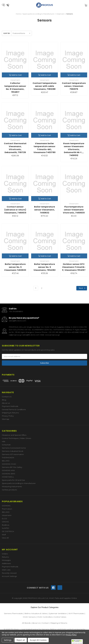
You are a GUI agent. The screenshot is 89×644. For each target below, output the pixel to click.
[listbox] (21, 33)
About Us (36, 623)
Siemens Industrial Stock (12, 451)
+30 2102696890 (16, 311)
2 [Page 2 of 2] (41, 288)
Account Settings (9, 576)
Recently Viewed (9, 573)
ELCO (4, 518)
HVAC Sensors (29, 617)
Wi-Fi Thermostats (76, 613)
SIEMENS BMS (8, 474)
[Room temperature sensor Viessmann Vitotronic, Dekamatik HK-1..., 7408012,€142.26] (73, 120)
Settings (7, 640)
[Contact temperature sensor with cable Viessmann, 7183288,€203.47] (44, 59)
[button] (77, 641)
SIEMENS (6, 506)
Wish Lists (6, 570)
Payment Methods (10, 406)
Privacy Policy (8, 416)
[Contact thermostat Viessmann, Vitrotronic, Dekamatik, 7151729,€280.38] (15, 120)
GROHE (5, 522)
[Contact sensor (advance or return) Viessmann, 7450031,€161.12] (15, 183)
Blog (4, 400)
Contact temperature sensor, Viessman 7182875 (74, 86)
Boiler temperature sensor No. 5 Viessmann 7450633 (15, 267)
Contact (45, 623)
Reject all (21, 640)
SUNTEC (5, 528)
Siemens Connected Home (14, 448)
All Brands (26, 623)
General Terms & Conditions (14, 409)
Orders (5, 554)
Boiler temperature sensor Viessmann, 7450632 (44, 209)
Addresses (6, 563)
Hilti (3, 441)
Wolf (4, 534)
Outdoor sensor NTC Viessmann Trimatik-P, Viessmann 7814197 (74, 267)
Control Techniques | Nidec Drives (16, 438)
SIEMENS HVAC (9, 464)
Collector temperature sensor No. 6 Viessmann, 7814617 (15, 87)
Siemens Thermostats (13, 613)
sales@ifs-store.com (17, 321)
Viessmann (6, 515)
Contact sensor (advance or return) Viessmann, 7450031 (15, 209)
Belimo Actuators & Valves (35, 613)
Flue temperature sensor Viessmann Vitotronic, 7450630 (74, 209)
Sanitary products (9, 490)
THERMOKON (8, 457)
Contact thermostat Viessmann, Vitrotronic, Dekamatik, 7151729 (15, 148)
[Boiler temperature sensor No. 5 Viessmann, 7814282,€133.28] (44, 240)
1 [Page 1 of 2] (35, 288)
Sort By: (6, 33)
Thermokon (7, 509)
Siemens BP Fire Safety (12, 467)
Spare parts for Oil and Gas (13, 480)
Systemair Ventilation (58, 613)
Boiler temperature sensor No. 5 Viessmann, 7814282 (45, 267)
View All (5, 538)
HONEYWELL (8, 477)
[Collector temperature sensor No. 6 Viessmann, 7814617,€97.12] (15, 59)
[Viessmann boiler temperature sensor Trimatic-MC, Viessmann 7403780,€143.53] (44, 120)
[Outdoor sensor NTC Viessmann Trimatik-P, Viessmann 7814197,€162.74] (73, 240)
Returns (5, 557)
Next (82, 288)
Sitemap (5, 419)
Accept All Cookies (38, 640)
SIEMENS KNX (8, 470)
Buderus (5, 525)
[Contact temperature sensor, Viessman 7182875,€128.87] (73, 59)
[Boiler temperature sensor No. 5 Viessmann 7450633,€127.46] (15, 240)
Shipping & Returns (10, 413)
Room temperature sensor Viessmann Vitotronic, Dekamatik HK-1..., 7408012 (73, 149)
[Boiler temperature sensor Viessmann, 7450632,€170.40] (44, 183)
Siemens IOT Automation (13, 454)
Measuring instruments (12, 486)
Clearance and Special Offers (14, 435)
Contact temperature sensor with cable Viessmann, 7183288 (44, 86)
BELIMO (5, 461)
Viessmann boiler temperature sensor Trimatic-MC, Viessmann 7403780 (44, 148)
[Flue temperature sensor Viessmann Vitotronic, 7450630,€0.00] (73, 183)
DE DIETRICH (8, 531)
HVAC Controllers (44, 617)
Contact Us (6, 396)
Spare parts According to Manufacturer (19, 483)
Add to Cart (15, 75)
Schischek (6, 445)
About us (6, 403)
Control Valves (60, 617)
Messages (6, 560)
